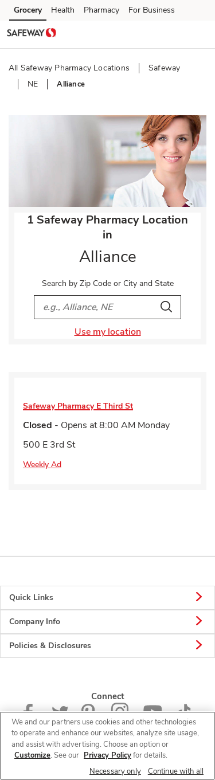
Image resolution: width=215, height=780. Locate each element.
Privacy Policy (107, 755)
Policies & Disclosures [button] (107, 646)
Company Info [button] (107, 622)
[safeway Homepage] (31, 34)
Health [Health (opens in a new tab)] (63, 10)
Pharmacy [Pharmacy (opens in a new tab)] (101, 10)
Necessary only (115, 771)
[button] (196, 34)
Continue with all (176, 771)
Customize (32, 755)
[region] (107, 745)
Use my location (108, 332)
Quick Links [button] (107, 597)
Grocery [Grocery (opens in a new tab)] (28, 10)
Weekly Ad (42, 464)
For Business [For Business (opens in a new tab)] (151, 10)
